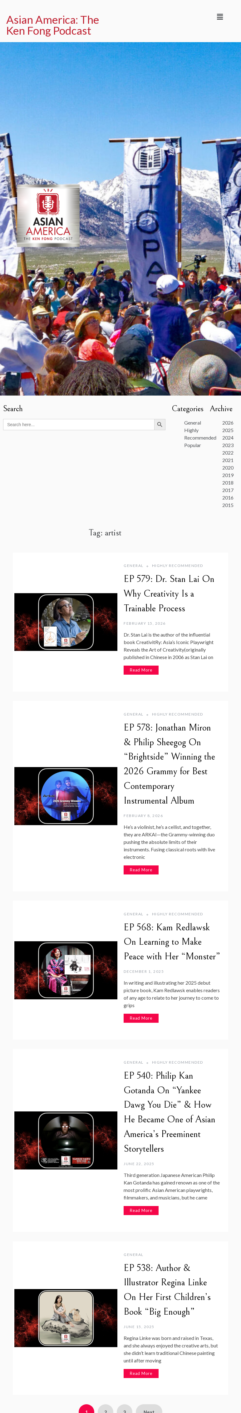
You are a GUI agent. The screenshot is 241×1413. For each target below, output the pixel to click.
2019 (228, 475)
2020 (228, 467)
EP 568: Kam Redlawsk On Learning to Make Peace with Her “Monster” (172, 942)
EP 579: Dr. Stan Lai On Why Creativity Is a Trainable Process (169, 594)
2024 (228, 438)
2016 (228, 497)
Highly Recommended (177, 565)
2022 (228, 452)
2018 (228, 482)
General (134, 565)
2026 (228, 423)
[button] (219, 16)
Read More (141, 669)
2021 (228, 460)
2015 (228, 505)
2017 (228, 490)
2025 (228, 430)
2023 (228, 445)
